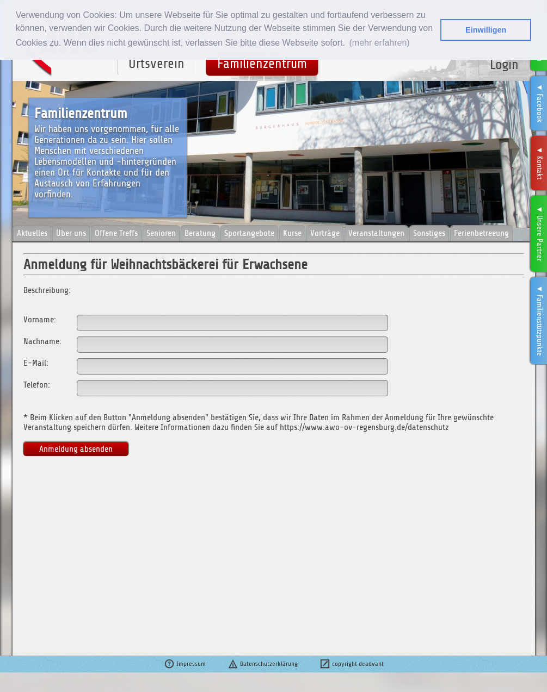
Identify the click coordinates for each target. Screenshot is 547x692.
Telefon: (36, 385)
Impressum (185, 664)
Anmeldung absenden (76, 449)
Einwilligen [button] (485, 30)
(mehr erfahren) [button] (379, 42)
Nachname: (42, 341)
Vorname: (39, 320)
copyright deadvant (351, 664)
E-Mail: (35, 363)
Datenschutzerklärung (263, 664)
